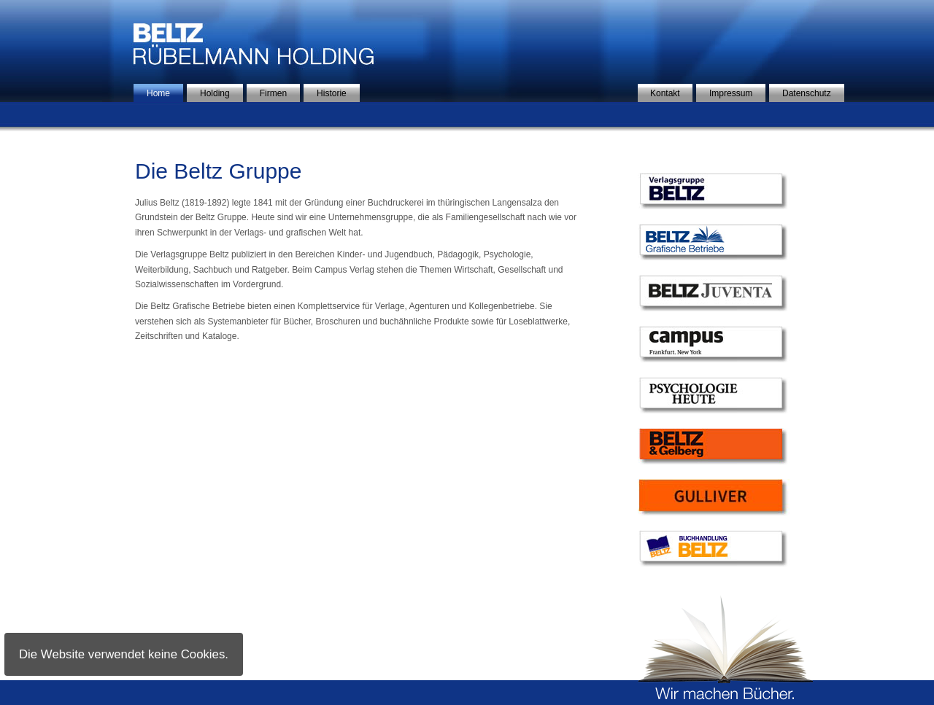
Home (158, 93)
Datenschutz (806, 93)
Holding (215, 93)
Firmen (273, 93)
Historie (332, 93)
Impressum (730, 93)
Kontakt (665, 93)
